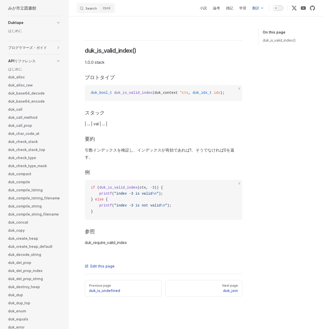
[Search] (96, 8)
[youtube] (303, 8)
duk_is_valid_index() (279, 40)
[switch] (278, 8)
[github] (312, 8)
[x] (294, 8)
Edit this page (100, 266)
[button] (34, 23)
